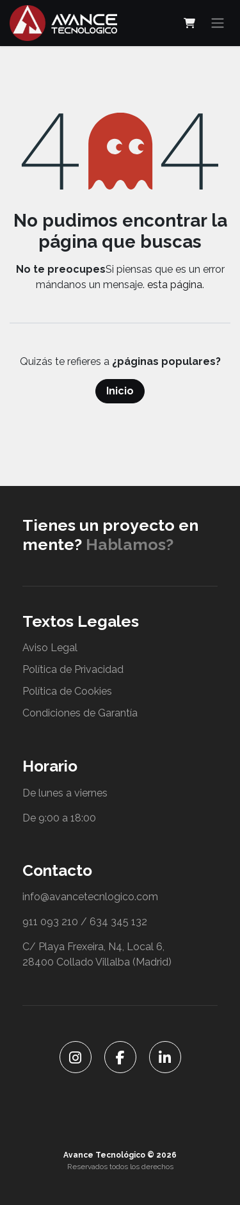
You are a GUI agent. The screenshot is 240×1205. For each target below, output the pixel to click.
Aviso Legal (49, 648)
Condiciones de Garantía (80, 713)
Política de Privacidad (73, 669)
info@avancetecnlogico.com (90, 897)
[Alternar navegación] (217, 23)
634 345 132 (118, 922)
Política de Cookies (67, 691)
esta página (174, 285)
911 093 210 (50, 922)
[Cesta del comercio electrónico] (189, 23)
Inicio (120, 391)
